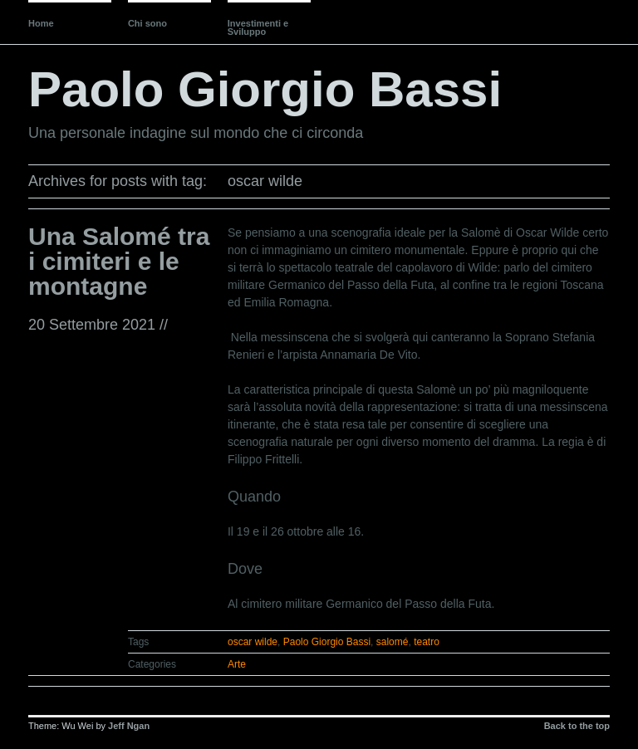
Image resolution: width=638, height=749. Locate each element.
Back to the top (577, 726)
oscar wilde (252, 642)
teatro (426, 642)
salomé (392, 642)
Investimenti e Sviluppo (258, 27)
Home (41, 23)
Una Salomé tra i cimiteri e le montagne (118, 261)
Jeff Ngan (129, 726)
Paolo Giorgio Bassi (265, 89)
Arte (237, 664)
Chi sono (147, 23)
